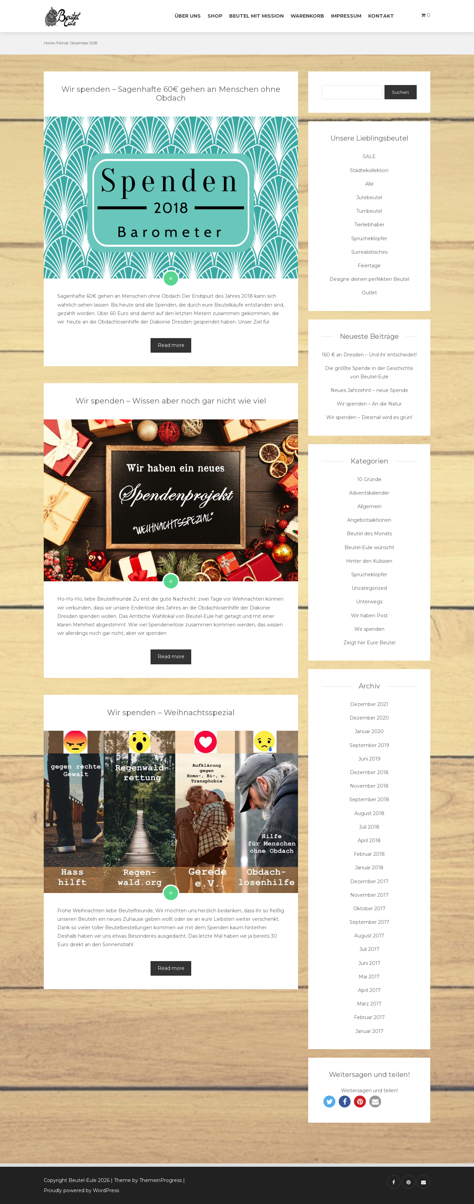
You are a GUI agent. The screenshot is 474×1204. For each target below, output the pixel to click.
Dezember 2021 (369, 704)
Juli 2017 (369, 949)
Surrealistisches (369, 252)
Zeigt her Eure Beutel (369, 643)
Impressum (346, 16)
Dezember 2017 (369, 881)
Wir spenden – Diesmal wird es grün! (369, 417)
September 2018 (369, 799)
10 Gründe (369, 479)
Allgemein (369, 506)
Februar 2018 (369, 854)
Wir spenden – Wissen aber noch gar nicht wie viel (171, 401)
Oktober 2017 (369, 909)
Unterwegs (369, 602)
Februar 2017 (369, 1017)
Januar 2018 (369, 868)
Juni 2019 (369, 759)
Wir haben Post (369, 616)
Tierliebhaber (369, 225)
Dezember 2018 (369, 772)
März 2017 (369, 1004)
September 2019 (369, 745)
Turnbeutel (369, 211)
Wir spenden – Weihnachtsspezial (171, 712)
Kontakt (381, 16)
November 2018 (369, 786)
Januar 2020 (369, 731)
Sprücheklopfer (369, 238)
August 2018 (369, 813)
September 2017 (369, 922)
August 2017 (369, 936)
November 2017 (369, 895)
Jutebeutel (369, 197)
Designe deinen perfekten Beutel (369, 279)
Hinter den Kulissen (369, 561)
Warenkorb (307, 16)
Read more (171, 345)
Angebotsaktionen (369, 520)
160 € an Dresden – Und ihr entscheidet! (369, 355)
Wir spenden (369, 629)
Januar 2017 (369, 1031)
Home (49, 43)
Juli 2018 (369, 827)
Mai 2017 (369, 977)
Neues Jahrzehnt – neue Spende (369, 390)
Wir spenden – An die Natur (369, 404)
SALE (369, 156)
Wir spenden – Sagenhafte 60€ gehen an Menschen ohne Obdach (170, 94)
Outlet (369, 293)
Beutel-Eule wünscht (369, 547)
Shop (215, 16)
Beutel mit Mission (256, 16)
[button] (329, 1101)
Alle (369, 184)
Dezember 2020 (369, 718)
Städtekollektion (369, 170)
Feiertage (369, 266)
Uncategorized (369, 588)
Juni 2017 (369, 963)
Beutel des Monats (369, 534)
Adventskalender (369, 493)
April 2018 (369, 840)
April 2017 (369, 990)
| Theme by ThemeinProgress (146, 1180)
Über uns (188, 16)
